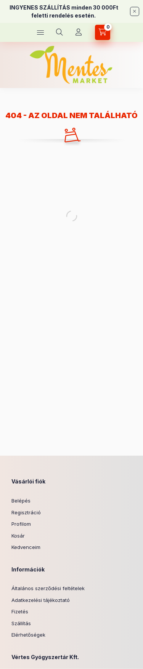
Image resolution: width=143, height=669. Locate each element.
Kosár (18, 536)
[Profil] (78, 32)
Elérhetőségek (28, 635)
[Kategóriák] (40, 32)
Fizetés (19, 611)
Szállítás (21, 623)
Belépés (21, 501)
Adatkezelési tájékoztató (40, 600)
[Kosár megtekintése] (102, 32)
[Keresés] (59, 32)
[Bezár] (134, 11)
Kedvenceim (25, 547)
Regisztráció (26, 512)
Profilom (21, 524)
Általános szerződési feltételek (48, 588)
